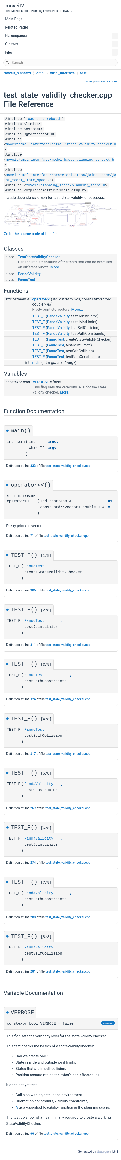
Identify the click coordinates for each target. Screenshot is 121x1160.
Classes (61, 44)
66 (32, 1134)
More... (56, 267)
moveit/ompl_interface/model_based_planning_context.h (60, 160)
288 (33, 918)
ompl (40, 73)
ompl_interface (62, 73)
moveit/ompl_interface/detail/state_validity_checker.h (61, 145)
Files (61, 52)
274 (33, 863)
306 (33, 590)
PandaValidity (29, 274)
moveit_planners (17, 73)
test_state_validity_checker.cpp (68, 466)
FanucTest (26, 279)
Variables (112, 81)
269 (33, 809)
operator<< (41, 299)
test (83, 73)
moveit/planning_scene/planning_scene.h (65, 185)
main (36, 362)
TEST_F (38, 316)
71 (32, 536)
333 (33, 466)
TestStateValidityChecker (38, 257)
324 (33, 699)
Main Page (14, 19)
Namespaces (61, 36)
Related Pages (17, 27)
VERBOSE (41, 382)
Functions (99, 81)
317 (33, 754)
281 (33, 972)
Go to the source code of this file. (31, 233)
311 (33, 645)
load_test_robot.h (43, 119)
